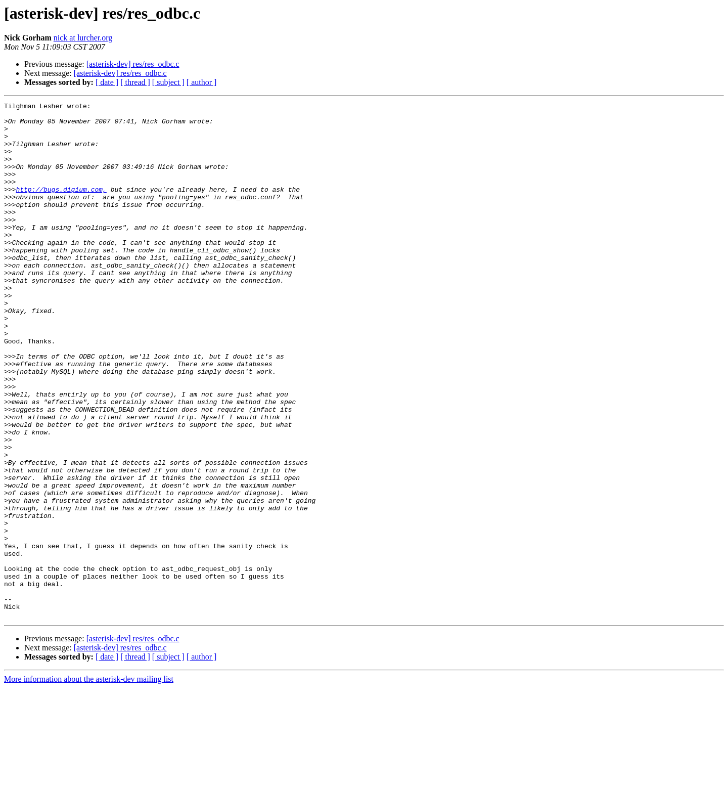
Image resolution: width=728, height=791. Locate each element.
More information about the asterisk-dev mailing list (88, 782)
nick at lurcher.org (83, 37)
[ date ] (107, 82)
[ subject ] (168, 82)
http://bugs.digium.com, (61, 207)
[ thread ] (135, 82)
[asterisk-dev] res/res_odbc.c (132, 64)
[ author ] (202, 82)
